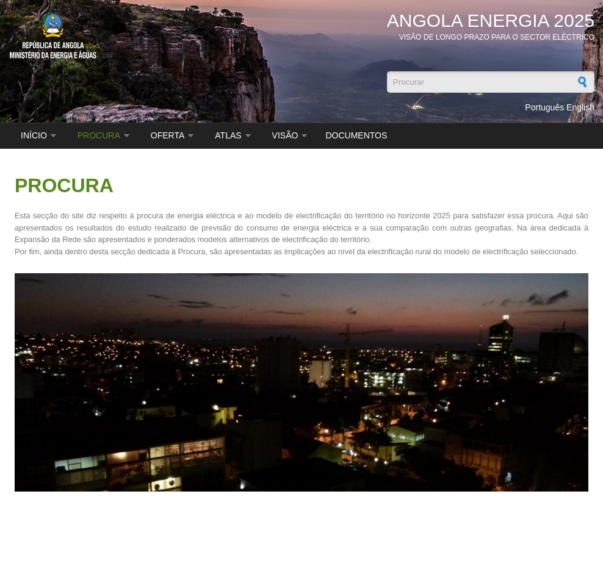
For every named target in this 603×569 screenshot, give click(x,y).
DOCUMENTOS (356, 135)
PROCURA (99, 135)
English (580, 107)
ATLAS (228, 135)
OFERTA (168, 135)
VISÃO (285, 135)
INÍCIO (34, 135)
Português (544, 107)
